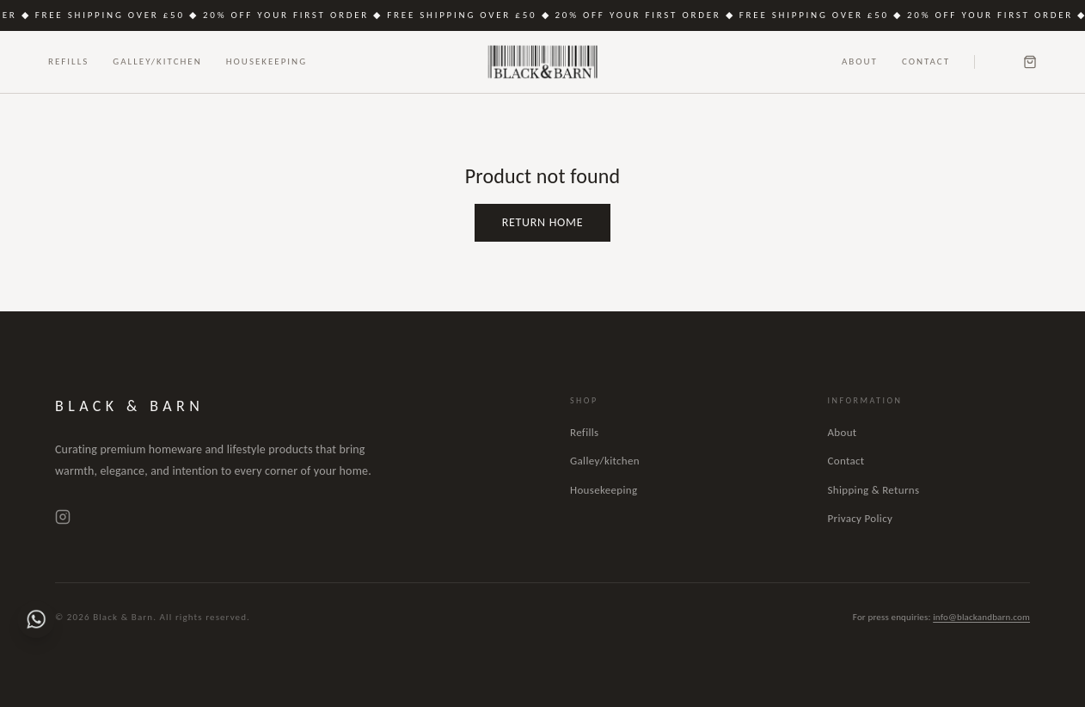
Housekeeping (266, 61)
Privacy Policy (860, 518)
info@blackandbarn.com (981, 617)
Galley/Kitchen (157, 61)
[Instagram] (62, 517)
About (860, 61)
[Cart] (1030, 62)
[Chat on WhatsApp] (36, 619)
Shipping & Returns (874, 489)
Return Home (543, 222)
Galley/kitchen (605, 460)
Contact (926, 61)
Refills (68, 61)
